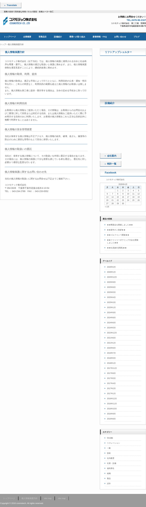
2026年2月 (111, 267)
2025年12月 (112, 277)
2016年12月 (112, 399)
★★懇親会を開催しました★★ (120, 225)
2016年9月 (111, 414)
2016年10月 (112, 409)
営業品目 (43, 37)
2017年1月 (111, 393)
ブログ (137, 37)
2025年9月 (111, 282)
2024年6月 (111, 323)
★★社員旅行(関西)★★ (117, 248)
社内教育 (110, 458)
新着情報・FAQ (100, 37)
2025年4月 (111, 297)
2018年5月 (111, 358)
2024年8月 (111, 318)
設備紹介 (58, 37)
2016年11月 (112, 404)
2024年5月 (111, 328)
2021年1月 (111, 343)
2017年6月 (111, 373)
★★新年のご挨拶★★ (116, 230)
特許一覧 (111, 163)
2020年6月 (111, 348)
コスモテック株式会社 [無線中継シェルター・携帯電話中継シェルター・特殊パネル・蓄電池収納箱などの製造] (21, 20)
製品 (109, 478)
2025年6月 (111, 287)
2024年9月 (111, 312)
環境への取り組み (77, 37)
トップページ (10, 37)
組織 (109, 473)
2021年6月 (111, 338)
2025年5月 (111, 292)
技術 (109, 453)
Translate (12, 5)
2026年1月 (111, 272)
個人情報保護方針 (29, 498)
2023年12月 (112, 333)
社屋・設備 (111, 463)
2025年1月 (111, 307)
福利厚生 (110, 468)
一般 (109, 448)
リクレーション (113, 443)
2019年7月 (111, 353)
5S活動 (110, 438)
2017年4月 (111, 383)
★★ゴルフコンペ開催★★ (118, 235)
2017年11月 (112, 368)
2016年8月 (111, 419)
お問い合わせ (120, 37)
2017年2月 (111, 388)
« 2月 (107, 207)
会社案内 (111, 155)
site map (47, 498)
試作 (109, 483)
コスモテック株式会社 (115, 180)
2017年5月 (111, 378)
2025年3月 (111, 302)
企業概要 (27, 37)
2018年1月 (111, 363)
